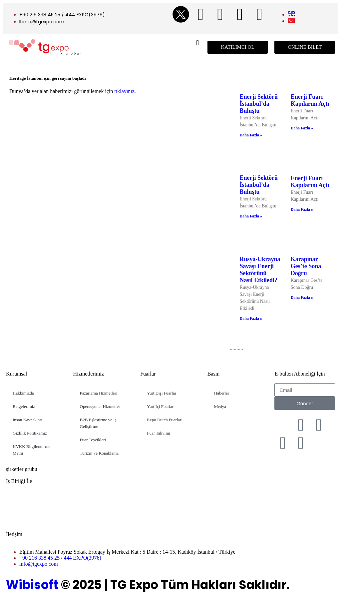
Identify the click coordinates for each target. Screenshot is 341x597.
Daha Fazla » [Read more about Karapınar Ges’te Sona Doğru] (302, 297)
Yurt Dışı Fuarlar (161, 393)
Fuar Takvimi (158, 433)
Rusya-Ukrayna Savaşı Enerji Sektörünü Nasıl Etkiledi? (260, 269)
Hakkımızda (23, 393)
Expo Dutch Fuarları (164, 419)
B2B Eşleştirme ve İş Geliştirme (98, 423)
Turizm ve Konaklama (99, 453)
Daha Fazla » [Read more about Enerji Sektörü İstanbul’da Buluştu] (251, 135)
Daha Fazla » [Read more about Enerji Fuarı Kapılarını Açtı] (302, 128)
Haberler (221, 393)
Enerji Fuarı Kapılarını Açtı (310, 100)
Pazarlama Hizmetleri (99, 393)
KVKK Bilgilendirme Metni (31, 450)
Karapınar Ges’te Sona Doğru (306, 266)
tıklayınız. (124, 91)
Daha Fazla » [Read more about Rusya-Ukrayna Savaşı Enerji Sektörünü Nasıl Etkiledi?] (251, 318)
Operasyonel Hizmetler (100, 406)
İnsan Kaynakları (27, 419)
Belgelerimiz (24, 406)
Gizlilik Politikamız (30, 433)
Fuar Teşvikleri (93, 439)
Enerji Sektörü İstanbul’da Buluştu (259, 103)
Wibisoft (32, 584)
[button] (197, 42)
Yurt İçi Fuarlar (160, 406)
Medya (220, 406)
